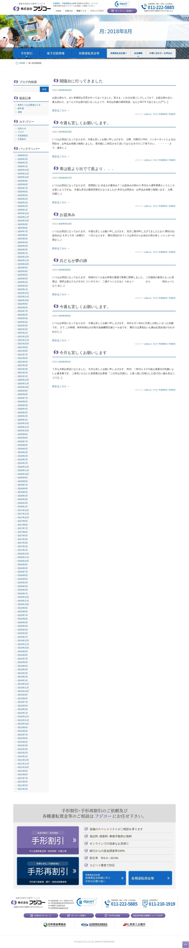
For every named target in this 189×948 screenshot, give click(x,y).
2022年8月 (23, 307)
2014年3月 (23, 673)
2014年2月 (23, 677)
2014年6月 (23, 662)
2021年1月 (23, 376)
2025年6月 (23, 191)
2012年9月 (23, 727)
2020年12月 (23, 380)
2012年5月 (23, 742)
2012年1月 (23, 756)
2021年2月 (23, 372)
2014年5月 (23, 666)
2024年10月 (23, 220)
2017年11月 (23, 514)
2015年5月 (23, 622)
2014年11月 (23, 644)
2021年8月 (23, 351)
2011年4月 (23, 789)
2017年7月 (23, 528)
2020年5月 (23, 405)
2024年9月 (23, 224)
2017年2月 (23, 546)
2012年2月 (23, 753)
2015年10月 (23, 604)
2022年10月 (23, 300)
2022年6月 (23, 315)
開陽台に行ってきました (81, 81)
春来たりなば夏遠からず (29, 105)
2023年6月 (23, 275)
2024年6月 (23, 235)
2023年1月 (23, 289)
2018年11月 (23, 470)
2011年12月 (23, 760)
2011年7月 (23, 778)
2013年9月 (23, 695)
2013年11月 (23, 687)
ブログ (155, 114)
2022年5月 (23, 318)
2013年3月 (23, 709)
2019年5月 (23, 449)
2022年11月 (23, 296)
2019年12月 (23, 423)
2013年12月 (23, 684)
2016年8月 (23, 568)
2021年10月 (23, 343)
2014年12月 (23, 640)
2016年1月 (23, 593)
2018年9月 (23, 477)
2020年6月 (23, 401)
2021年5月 (23, 362)
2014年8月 (23, 655)
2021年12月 (23, 336)
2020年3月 (23, 412)
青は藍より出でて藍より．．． (87, 169)
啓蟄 (20, 112)
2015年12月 (23, 597)
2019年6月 (23, 445)
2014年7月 (23, 658)
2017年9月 (23, 521)
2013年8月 (23, 698)
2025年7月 (23, 188)
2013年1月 (23, 713)
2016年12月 (23, 554)
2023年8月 (23, 271)
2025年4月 (23, 199)
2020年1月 (23, 420)
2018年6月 (23, 488)
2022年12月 (23, 293)
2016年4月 (23, 582)
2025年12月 (23, 170)
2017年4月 (23, 539)
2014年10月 (23, 648)
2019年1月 (23, 463)
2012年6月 (23, 738)
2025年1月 (23, 210)
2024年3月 (23, 246)
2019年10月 (23, 430)
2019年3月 (23, 456)
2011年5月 (23, 785)
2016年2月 (23, 590)
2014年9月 (23, 651)
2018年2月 (23, 503)
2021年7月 (23, 354)
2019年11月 (23, 427)
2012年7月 (23, 734)
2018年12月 (23, 467)
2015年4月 (23, 626)
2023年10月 (23, 264)
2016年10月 (23, 561)
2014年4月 (23, 669)
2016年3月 (23, 586)
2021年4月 (23, 365)
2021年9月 (23, 347)
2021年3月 (23, 369)
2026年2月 (23, 162)
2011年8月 (23, 774)
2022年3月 (23, 325)
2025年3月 (23, 202)
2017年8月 (23, 525)
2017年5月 (23, 535)
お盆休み (67, 215)
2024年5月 (23, 238)
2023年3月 (23, 286)
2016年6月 (23, 575)
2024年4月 (23, 242)
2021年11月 (23, 340)
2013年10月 (23, 691)
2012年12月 (23, 716)
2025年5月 (23, 195)
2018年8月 (23, 481)
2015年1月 (23, 637)
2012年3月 (23, 749)
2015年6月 (23, 619)
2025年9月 (23, 181)
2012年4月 (23, 745)
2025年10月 (23, 177)
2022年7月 (23, 311)
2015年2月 (23, 633)
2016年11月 (23, 557)
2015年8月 (23, 611)
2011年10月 (23, 767)
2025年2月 (23, 206)
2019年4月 (23, 452)
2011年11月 (23, 763)
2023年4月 (23, 282)
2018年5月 (23, 492)
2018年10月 (23, 474)
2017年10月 (23, 517)
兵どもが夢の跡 (73, 261)
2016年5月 (23, 579)
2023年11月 (23, 260)
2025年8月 (23, 184)
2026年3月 (23, 159)
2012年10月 (23, 724)
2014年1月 (23, 680)
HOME (22, 63)
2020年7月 (23, 398)
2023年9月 (23, 267)
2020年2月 (23, 416)
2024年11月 (23, 217)
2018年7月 (23, 485)
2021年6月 (23, 358)
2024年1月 (23, 253)
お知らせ (147, 114)
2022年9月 (23, 304)
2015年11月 (23, 601)
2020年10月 (23, 387)
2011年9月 (23, 771)
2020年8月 (23, 394)
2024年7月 (23, 231)
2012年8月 (23, 731)
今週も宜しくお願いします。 (85, 123)
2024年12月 (23, 213)
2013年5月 (23, 705)
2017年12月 (23, 510)
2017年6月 (23, 532)
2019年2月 (23, 459)
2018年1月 (23, 506)
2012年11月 (23, 720)
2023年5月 (23, 278)
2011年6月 (23, 781)
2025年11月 (23, 173)
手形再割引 (163, 114)
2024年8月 (23, 228)
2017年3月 (23, 543)
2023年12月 (23, 257)
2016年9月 (23, 564)
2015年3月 (23, 630)
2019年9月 (23, 434)
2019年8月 (23, 438)
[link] (122, 4)
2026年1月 (23, 166)
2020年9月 (23, 391)
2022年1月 (23, 333)
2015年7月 (23, 615)
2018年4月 (23, 496)
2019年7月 (23, 441)
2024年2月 (23, 249)
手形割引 (172, 114)
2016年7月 (23, 572)
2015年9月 (23, 608)
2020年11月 (23, 383)
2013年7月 (23, 702)
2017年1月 (23, 550)
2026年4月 (23, 155)
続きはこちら (60, 110)
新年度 (21, 108)
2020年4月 (23, 409)
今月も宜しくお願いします (83, 353)
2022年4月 (23, 322)
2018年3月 (23, 499)
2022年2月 (23, 329)
